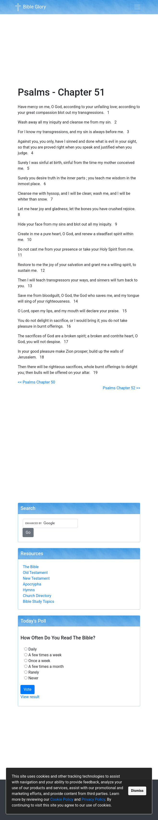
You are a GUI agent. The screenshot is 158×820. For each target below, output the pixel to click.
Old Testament (35, 572)
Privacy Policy (93, 799)
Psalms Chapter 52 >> (121, 388)
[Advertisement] (79, 47)
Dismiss (137, 791)
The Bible (31, 567)
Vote (27, 689)
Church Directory (37, 595)
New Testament (36, 578)
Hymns (29, 590)
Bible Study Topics (38, 601)
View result (29, 697)
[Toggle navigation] (137, 7)
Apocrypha (32, 584)
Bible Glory (30, 7)
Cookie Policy (61, 799)
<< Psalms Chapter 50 (36, 382)
